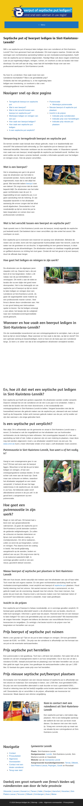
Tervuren (20, 794)
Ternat (67, 763)
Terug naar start (15, 770)
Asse (48, 794)
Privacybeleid (14, 756)
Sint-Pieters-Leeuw (39, 766)
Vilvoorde (7, 791)
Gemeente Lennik (52, 760)
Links (41, 802)
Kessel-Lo (25, 791)
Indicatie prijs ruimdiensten (63, 116)
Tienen (33, 791)
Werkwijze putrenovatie (62, 104)
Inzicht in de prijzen (58, 113)
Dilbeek (75, 763)
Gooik (59, 766)
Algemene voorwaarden (53, 802)
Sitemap (34, 802)
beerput (29, 184)
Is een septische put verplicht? (22, 130)
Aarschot (56, 791)
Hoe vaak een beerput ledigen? (22, 122)
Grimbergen (39, 794)
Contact (12, 753)
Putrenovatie (55, 102)
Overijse (47, 791)
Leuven (16, 791)
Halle (40, 791)
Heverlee (65, 791)
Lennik (49, 754)
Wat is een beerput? (17, 107)
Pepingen (52, 766)
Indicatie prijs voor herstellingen (65, 119)
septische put (60, 585)
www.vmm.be (9, 444)
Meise (53, 794)
